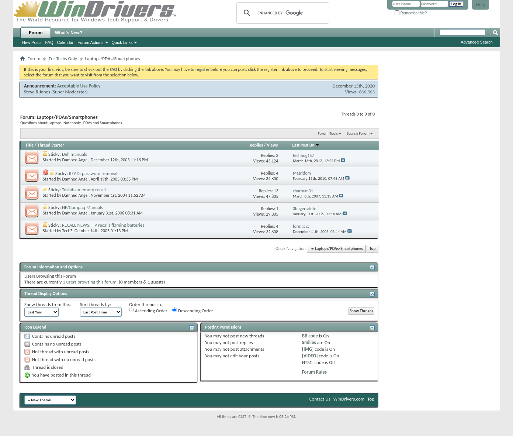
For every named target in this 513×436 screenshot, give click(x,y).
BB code (310, 336)
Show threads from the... (48, 304)
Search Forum (358, 133)
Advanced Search (477, 42)
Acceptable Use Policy (79, 86)
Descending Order (192, 310)
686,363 (367, 92)
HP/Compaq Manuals (82, 207)
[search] (281, 12)
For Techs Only (63, 58)
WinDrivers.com (348, 399)
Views (272, 145)
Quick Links (122, 42)
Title (29, 145)
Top (372, 248)
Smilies (309, 342)
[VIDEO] (310, 355)
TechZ (67, 230)
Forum (35, 32)
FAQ (49, 42)
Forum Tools (328, 133)
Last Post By (305, 145)
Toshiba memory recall (84, 189)
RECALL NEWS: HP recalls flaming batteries (103, 225)
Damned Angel (75, 159)
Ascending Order (148, 310)
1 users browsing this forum (90, 282)
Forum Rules (314, 372)
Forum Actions (90, 42)
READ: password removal (93, 173)
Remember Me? (411, 13)
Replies (256, 145)
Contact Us (319, 399)
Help (480, 4)
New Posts (32, 42)
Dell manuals (74, 154)
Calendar (65, 42)
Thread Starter (51, 145)
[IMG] (308, 349)
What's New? (68, 32)
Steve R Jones (37, 92)
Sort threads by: (95, 304)
